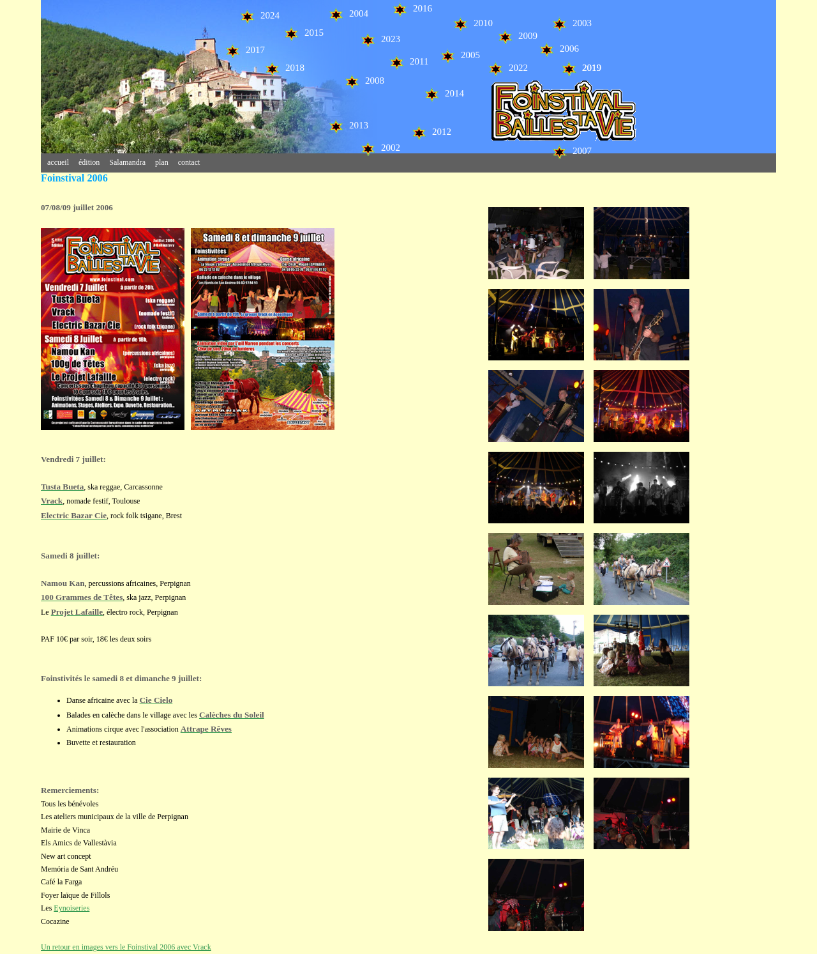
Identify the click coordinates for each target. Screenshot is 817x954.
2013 (348, 125)
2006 (559, 48)
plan (162, 162)
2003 (571, 23)
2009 (517, 36)
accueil (58, 162)
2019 (581, 68)
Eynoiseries (71, 908)
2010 (473, 23)
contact (189, 162)
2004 (348, 13)
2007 (571, 151)
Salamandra (127, 162)
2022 (508, 68)
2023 (380, 39)
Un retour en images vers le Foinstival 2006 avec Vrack (126, 946)
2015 (303, 32)
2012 (431, 132)
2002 (380, 147)
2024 (259, 15)
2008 (364, 80)
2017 (245, 50)
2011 (408, 61)
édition (89, 162)
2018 (284, 68)
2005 (460, 55)
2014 (444, 93)
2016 (412, 8)
